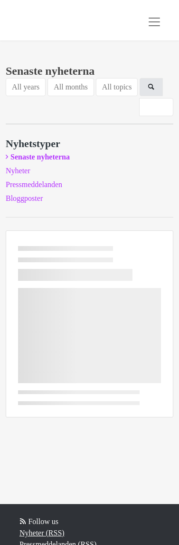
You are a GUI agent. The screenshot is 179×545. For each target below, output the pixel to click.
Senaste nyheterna (40, 157)
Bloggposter (24, 198)
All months (71, 87)
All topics (117, 87)
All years (25, 87)
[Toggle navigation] (154, 22)
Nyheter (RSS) (42, 533)
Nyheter (18, 171)
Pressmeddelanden (34, 184)
